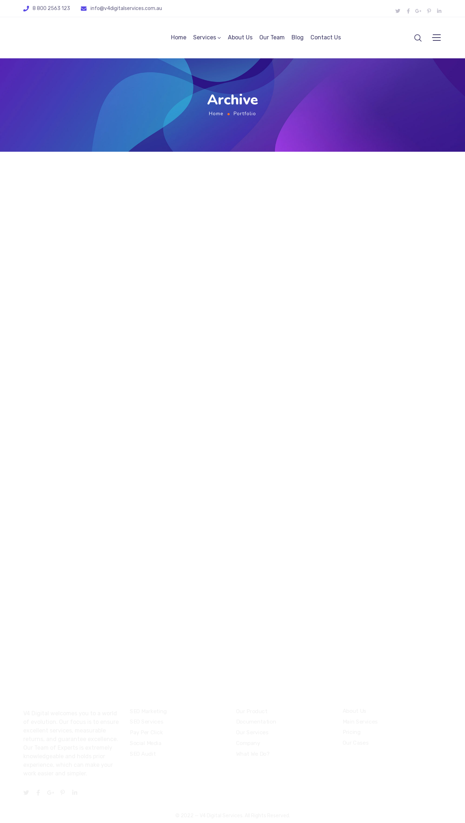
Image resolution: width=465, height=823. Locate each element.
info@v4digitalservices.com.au (126, 8)
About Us (240, 38)
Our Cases (355, 743)
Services (204, 38)
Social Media (145, 743)
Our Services (252, 732)
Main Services (360, 722)
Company (248, 743)
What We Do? (252, 754)
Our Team (272, 38)
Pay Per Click (146, 732)
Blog (298, 38)
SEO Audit (143, 754)
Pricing (352, 732)
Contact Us (325, 38)
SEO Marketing (148, 711)
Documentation (256, 722)
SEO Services (146, 722)
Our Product (251, 711)
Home (178, 38)
